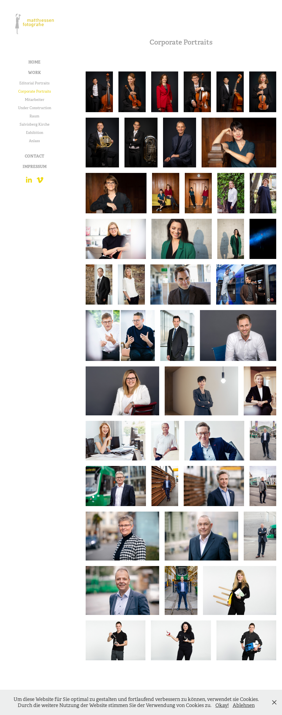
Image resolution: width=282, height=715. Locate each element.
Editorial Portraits (34, 83)
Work (34, 72)
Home (34, 62)
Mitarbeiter (34, 99)
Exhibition (34, 132)
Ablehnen (244, 705)
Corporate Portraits (34, 91)
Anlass (34, 141)
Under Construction (34, 108)
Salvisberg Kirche (35, 124)
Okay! (222, 705)
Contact (34, 156)
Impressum (35, 166)
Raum (34, 116)
